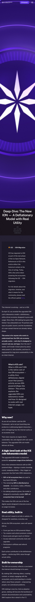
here (23, 298)
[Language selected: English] (15, 598)
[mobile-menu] (32, 2)
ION (17, 227)
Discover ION (17, 231)
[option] (1, 596)
